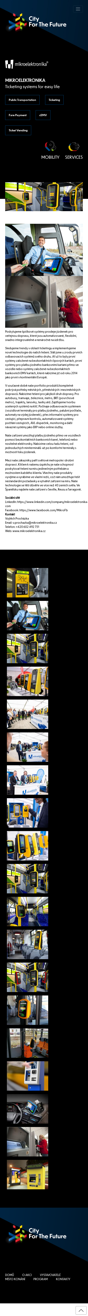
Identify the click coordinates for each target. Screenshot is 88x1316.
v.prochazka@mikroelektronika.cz (35, 522)
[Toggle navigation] (78, 9)
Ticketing (54, 100)
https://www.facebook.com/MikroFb (43, 510)
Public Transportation (22, 100)
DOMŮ (9, 1275)
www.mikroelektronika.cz (29, 531)
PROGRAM (40, 1279)
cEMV (43, 115)
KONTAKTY (63, 1279)
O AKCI (27, 1275)
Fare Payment (18, 115)
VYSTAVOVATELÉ (50, 1275)
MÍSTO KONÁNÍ (15, 1279)
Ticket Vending (18, 130)
